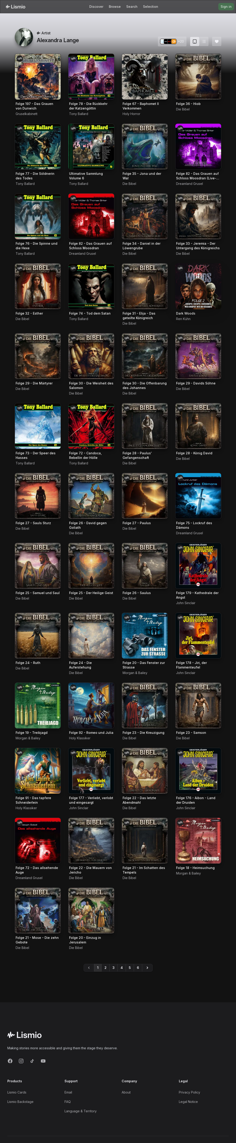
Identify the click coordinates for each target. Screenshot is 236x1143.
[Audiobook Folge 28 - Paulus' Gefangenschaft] (145, 426)
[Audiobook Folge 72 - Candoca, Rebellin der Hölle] (91, 426)
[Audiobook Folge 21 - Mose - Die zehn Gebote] (38, 911)
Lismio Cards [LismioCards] (16, 1092)
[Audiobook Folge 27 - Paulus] (145, 496)
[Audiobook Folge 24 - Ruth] (38, 636)
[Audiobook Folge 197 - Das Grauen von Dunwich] (38, 77)
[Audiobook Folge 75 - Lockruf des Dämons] (198, 496)
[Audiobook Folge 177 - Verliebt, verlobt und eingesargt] (91, 771)
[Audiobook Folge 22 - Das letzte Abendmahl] (145, 771)
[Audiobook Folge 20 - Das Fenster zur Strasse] (145, 636)
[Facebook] (10, 1061)
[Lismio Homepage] (15, 6)
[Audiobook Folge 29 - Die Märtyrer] (38, 356)
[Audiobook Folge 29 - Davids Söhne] (198, 356)
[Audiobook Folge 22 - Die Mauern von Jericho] (91, 841)
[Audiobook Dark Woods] (198, 286)
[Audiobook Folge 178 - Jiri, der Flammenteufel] (198, 636)
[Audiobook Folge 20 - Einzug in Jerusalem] (91, 911)
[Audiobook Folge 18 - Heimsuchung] (198, 841)
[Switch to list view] (203, 41)
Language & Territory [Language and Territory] (81, 1111)
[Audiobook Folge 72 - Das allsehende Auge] (38, 841)
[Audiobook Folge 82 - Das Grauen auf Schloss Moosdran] (91, 216)
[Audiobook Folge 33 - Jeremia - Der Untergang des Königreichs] (198, 216)
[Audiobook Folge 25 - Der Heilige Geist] (91, 566)
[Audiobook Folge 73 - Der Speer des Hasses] (38, 426)
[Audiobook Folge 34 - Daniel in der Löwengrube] (145, 216)
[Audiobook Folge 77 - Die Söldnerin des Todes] (38, 146)
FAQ (68, 1102)
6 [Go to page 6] (138, 968)
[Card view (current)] (194, 41)
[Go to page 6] (147, 968)
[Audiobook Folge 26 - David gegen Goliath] (91, 496)
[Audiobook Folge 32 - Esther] (38, 286)
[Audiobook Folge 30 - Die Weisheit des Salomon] (91, 356)
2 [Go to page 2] (105, 968)
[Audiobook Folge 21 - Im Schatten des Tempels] (145, 841)
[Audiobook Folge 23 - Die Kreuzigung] (145, 706)
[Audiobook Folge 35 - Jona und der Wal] (145, 146)
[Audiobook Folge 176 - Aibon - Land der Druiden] (198, 771)
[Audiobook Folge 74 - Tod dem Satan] (91, 286)
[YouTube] (43, 1061)
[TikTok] (32, 1061)
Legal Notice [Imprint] (188, 1102)
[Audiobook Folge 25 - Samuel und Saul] (38, 566)
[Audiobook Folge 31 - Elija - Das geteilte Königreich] (145, 286)
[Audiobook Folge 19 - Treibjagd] (38, 706)
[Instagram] (21, 1061)
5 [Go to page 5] (130, 968)
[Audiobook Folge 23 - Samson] (198, 706)
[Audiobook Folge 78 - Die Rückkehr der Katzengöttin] (91, 77)
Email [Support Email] (68, 1092)
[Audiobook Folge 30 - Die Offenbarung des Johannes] (145, 356)
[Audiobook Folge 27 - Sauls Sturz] (38, 496)
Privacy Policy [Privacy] (189, 1092)
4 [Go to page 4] (122, 968)
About (126, 1092)
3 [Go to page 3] (113, 968)
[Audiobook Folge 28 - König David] (198, 426)
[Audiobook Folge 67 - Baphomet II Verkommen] (145, 77)
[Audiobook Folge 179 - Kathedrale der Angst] (198, 566)
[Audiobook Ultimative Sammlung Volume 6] (91, 146)
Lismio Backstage (20, 1102)
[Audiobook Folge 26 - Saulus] (145, 566)
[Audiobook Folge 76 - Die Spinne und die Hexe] (38, 216)
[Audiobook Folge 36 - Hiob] (198, 77)
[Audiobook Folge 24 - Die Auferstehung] (91, 636)
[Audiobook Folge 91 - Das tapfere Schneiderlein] (38, 771)
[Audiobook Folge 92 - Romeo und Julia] (91, 706)
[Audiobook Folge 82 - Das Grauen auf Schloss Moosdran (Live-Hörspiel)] (198, 146)
